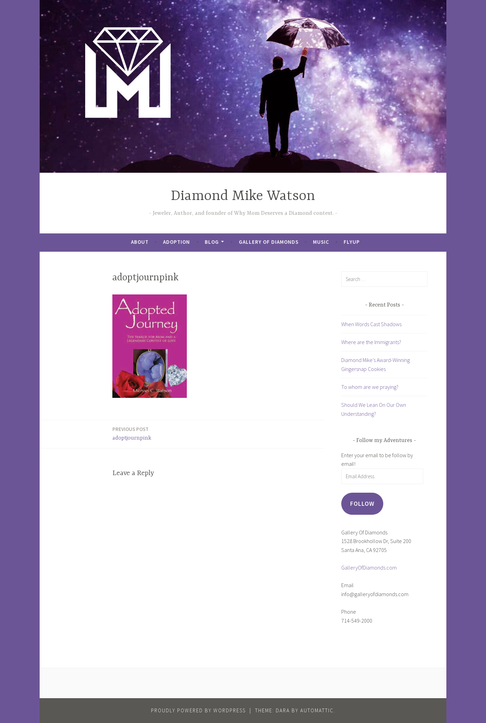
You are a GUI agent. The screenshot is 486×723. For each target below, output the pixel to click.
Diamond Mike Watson (243, 196)
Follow (362, 504)
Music (321, 242)
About (140, 242)
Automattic (317, 710)
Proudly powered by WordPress (198, 710)
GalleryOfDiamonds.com (369, 567)
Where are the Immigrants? (371, 342)
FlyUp (352, 242)
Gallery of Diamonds (268, 242)
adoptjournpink (131, 433)
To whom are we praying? (369, 386)
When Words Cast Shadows (371, 324)
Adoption (176, 242)
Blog (212, 242)
